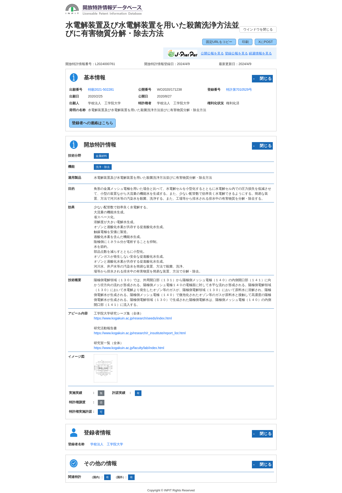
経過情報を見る (260, 53)
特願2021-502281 (101, 89)
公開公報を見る (212, 53)
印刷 (245, 42)
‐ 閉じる (262, 78)
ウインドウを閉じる (258, 29)
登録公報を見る (236, 53)
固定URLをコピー (219, 42)
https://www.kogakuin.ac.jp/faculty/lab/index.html (129, 348)
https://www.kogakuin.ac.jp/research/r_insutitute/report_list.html (140, 333)
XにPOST (265, 42)
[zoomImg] (105, 368)
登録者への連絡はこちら (92, 123)
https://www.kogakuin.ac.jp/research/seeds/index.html (133, 318)
